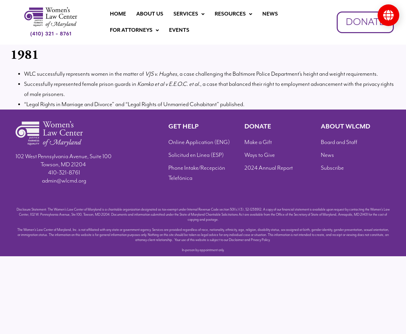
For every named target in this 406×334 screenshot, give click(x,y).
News (270, 14)
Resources (233, 14)
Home (118, 14)
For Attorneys (134, 30)
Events (179, 30)
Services (189, 14)
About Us (149, 14)
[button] (189, 14)
